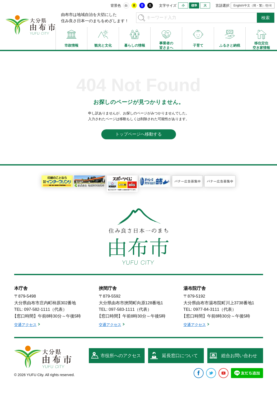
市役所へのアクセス (121, 355)
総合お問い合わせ (239, 355)
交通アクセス (25, 324)
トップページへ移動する (138, 134)
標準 (194, 5)
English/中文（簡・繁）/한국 (252, 5)
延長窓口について (180, 355)
